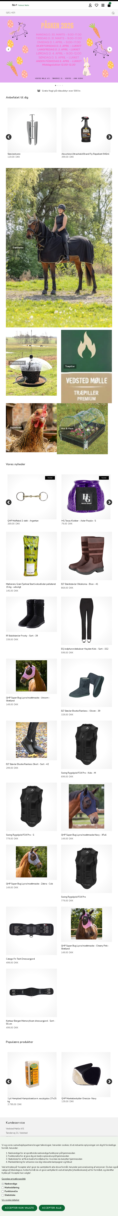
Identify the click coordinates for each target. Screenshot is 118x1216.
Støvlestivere (14, 154)
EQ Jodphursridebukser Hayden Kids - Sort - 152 (84, 648)
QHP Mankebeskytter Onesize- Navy (78, 1098)
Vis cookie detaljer (10, 1200)
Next (109, 49)
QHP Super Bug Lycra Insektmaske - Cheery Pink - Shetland (85, 947)
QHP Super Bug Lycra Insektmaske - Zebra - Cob (29, 883)
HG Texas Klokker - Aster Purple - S (78, 520)
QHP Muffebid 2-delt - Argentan (23, 520)
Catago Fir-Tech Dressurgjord (20, 958)
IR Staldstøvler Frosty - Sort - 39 (22, 635)
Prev (8, 49)
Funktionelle (11, 1191)
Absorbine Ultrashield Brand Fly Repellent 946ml (85, 154)
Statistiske (10, 1195)
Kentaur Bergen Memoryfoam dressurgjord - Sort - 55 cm (30, 1022)
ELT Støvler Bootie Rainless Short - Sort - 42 (27, 764)
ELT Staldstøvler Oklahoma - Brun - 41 (79, 584)
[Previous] (8, 137)
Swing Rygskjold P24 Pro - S (20, 834)
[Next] (109, 137)
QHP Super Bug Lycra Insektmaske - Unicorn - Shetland (28, 699)
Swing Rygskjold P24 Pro (73, 896)
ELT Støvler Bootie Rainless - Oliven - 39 (80, 710)
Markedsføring (12, 1187)
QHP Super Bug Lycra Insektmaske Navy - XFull (84, 834)
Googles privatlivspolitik (14, 1178)
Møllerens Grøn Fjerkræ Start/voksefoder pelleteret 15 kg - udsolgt (31, 586)
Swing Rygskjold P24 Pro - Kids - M (78, 772)
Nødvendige (11, 1183)
